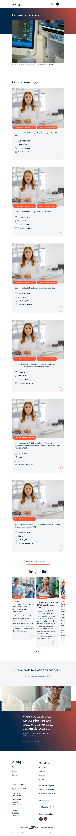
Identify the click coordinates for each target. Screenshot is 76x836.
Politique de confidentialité (48, 793)
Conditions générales (46, 789)
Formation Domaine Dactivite (30, 64)
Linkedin (41, 819)
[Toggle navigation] (63, 4)
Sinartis (61, 833)
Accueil (15, 64)
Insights (42, 776)
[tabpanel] (23, 608)
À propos (15, 767)
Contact (15, 775)
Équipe (14, 771)
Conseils (42, 771)
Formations (43, 767)
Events (41, 780)
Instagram (45, 819)
